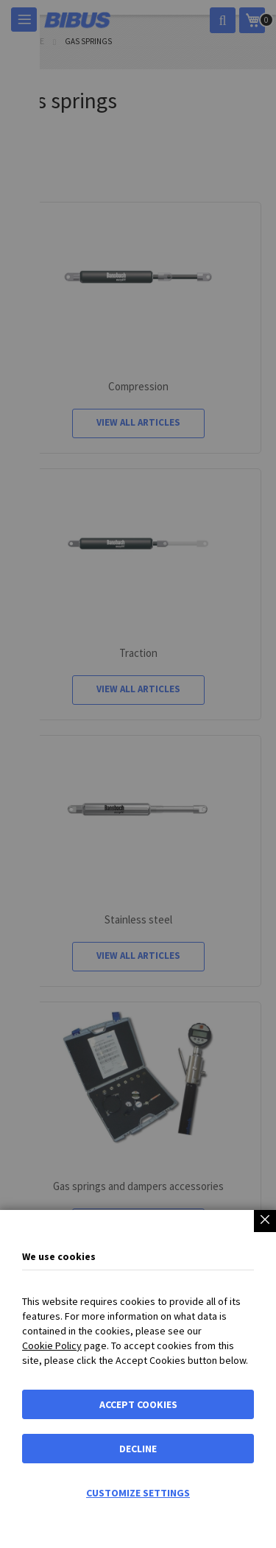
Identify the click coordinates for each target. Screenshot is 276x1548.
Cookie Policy (52, 1345)
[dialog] (138, 774)
